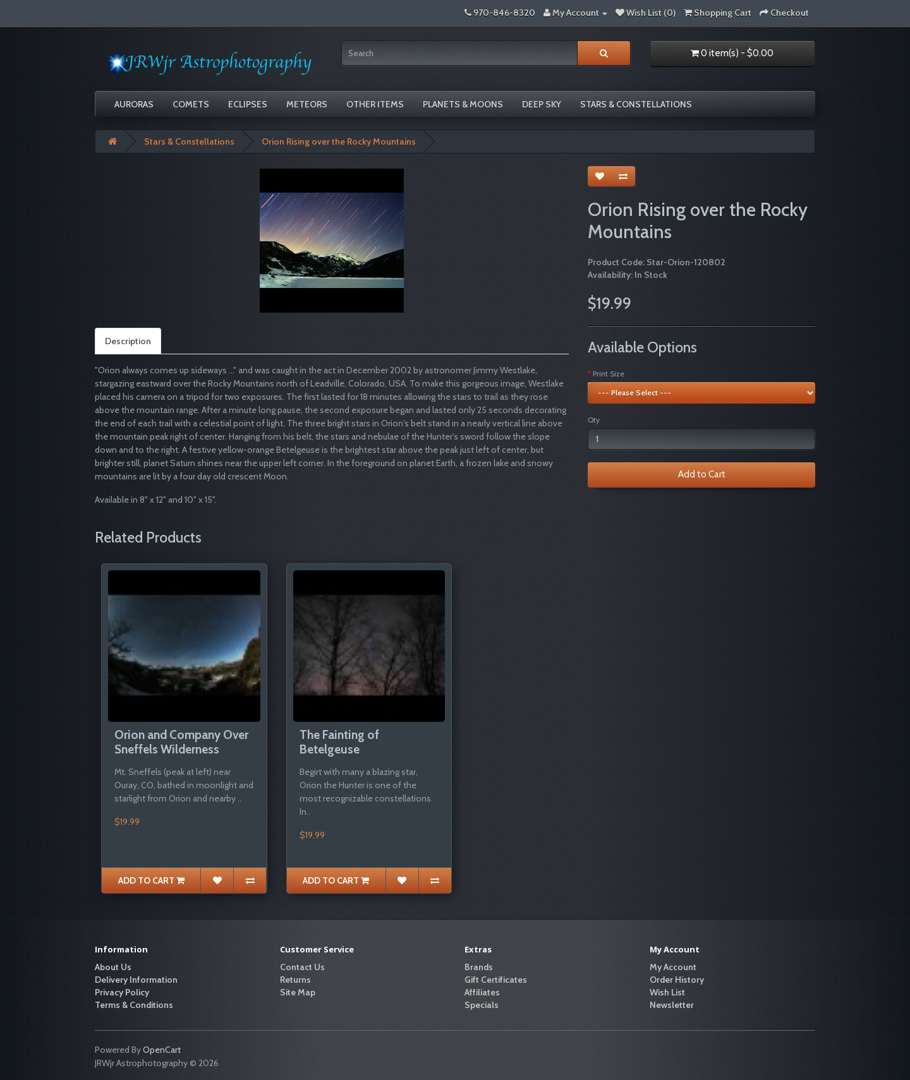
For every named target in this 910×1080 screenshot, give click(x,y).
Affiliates (482, 992)
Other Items (375, 104)
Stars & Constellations (636, 104)
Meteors (306, 104)
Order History (677, 979)
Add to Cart (701, 474)
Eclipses (247, 104)
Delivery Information (136, 979)
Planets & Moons (463, 104)
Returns (295, 979)
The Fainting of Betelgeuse (339, 742)
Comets (191, 104)
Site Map (297, 992)
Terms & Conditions (134, 1005)
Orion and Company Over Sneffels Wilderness (181, 742)
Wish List (667, 992)
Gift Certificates (495, 979)
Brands (478, 967)
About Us (113, 967)
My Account (673, 967)
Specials (481, 1005)
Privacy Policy (122, 992)
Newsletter (672, 1005)
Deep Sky (541, 104)
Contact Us (302, 967)
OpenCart (162, 1049)
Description (128, 341)
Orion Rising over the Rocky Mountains (339, 141)
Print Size (608, 373)
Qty (594, 419)
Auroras (134, 104)
